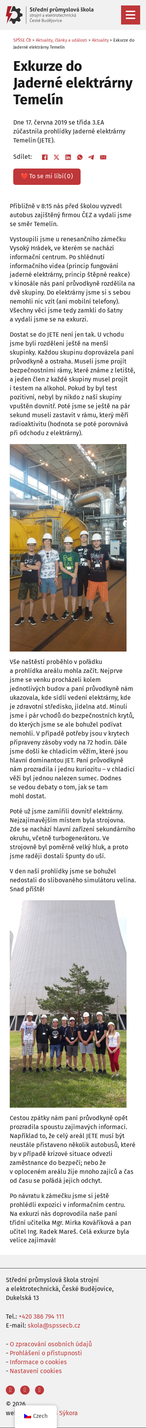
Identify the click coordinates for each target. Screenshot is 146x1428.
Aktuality (100, 40)
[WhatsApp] (80, 157)
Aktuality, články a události (61, 40)
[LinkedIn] (68, 157)
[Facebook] (45, 157)
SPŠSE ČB (22, 40)
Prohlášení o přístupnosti (46, 1353)
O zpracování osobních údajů (51, 1344)
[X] (56, 157)
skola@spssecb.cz (54, 1325)
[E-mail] (103, 157)
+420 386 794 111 (41, 1316)
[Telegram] (91, 157)
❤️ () (47, 176)
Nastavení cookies (36, 1371)
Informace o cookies (38, 1362)
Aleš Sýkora (62, 1413)
